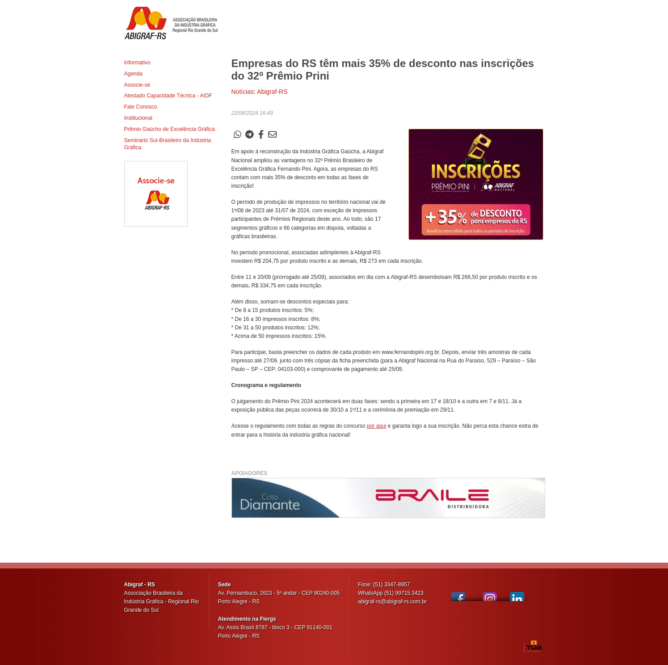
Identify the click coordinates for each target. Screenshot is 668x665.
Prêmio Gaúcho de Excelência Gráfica (169, 129)
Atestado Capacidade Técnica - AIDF (168, 96)
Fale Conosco (140, 107)
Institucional (138, 118)
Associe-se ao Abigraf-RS (156, 194)
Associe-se (137, 85)
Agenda (133, 74)
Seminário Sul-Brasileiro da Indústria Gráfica (167, 144)
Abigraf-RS (174, 23)
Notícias (242, 91)
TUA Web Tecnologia (534, 646)
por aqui (376, 426)
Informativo (137, 62)
